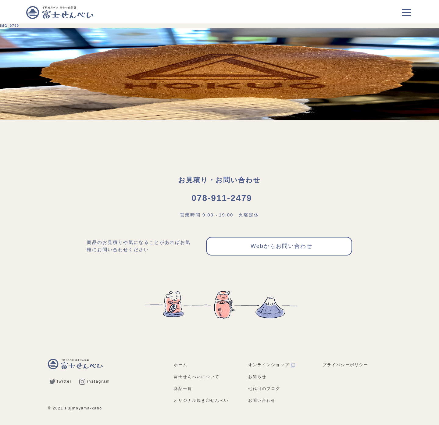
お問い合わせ (262, 400)
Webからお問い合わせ (281, 246)
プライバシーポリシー (345, 364)
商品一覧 (183, 388)
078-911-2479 (221, 198)
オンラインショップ (271, 364)
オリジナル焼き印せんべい (201, 400)
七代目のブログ (264, 388)
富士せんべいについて (197, 376)
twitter (60, 381)
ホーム (180, 364)
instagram (94, 381)
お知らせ (257, 376)
